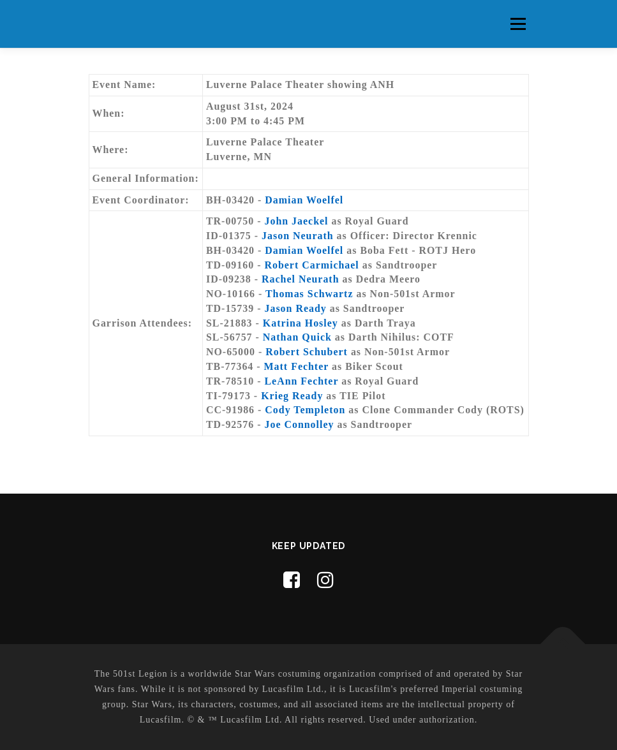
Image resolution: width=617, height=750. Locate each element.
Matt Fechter (296, 366)
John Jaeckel (296, 221)
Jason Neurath (298, 235)
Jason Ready (295, 308)
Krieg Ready (292, 395)
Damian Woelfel (304, 200)
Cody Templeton (305, 409)
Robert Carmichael (311, 265)
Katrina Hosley (300, 323)
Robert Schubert (308, 351)
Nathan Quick (297, 337)
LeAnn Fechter (301, 381)
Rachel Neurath (300, 279)
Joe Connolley (299, 424)
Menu (518, 23)
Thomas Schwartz (309, 293)
